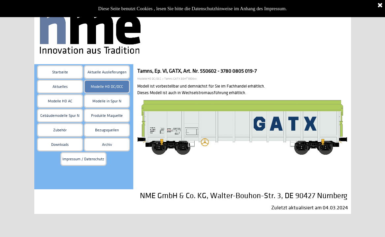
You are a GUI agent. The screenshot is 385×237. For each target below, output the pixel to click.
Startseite (60, 72)
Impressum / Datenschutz (83, 159)
